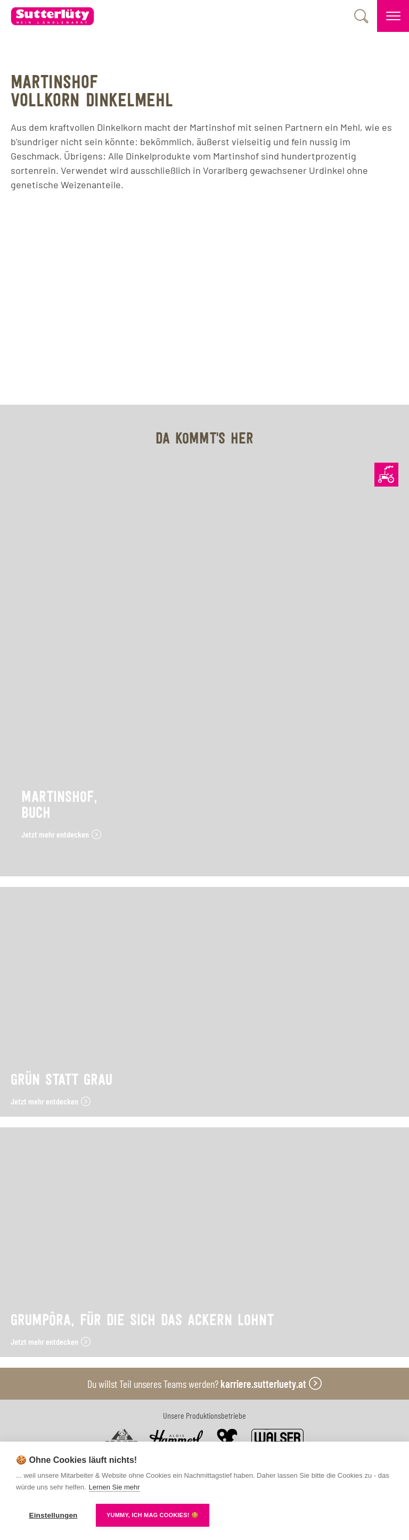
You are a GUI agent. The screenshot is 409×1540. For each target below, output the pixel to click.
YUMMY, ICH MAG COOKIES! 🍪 (153, 1515)
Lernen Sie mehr (114, 1487)
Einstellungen (53, 1515)
